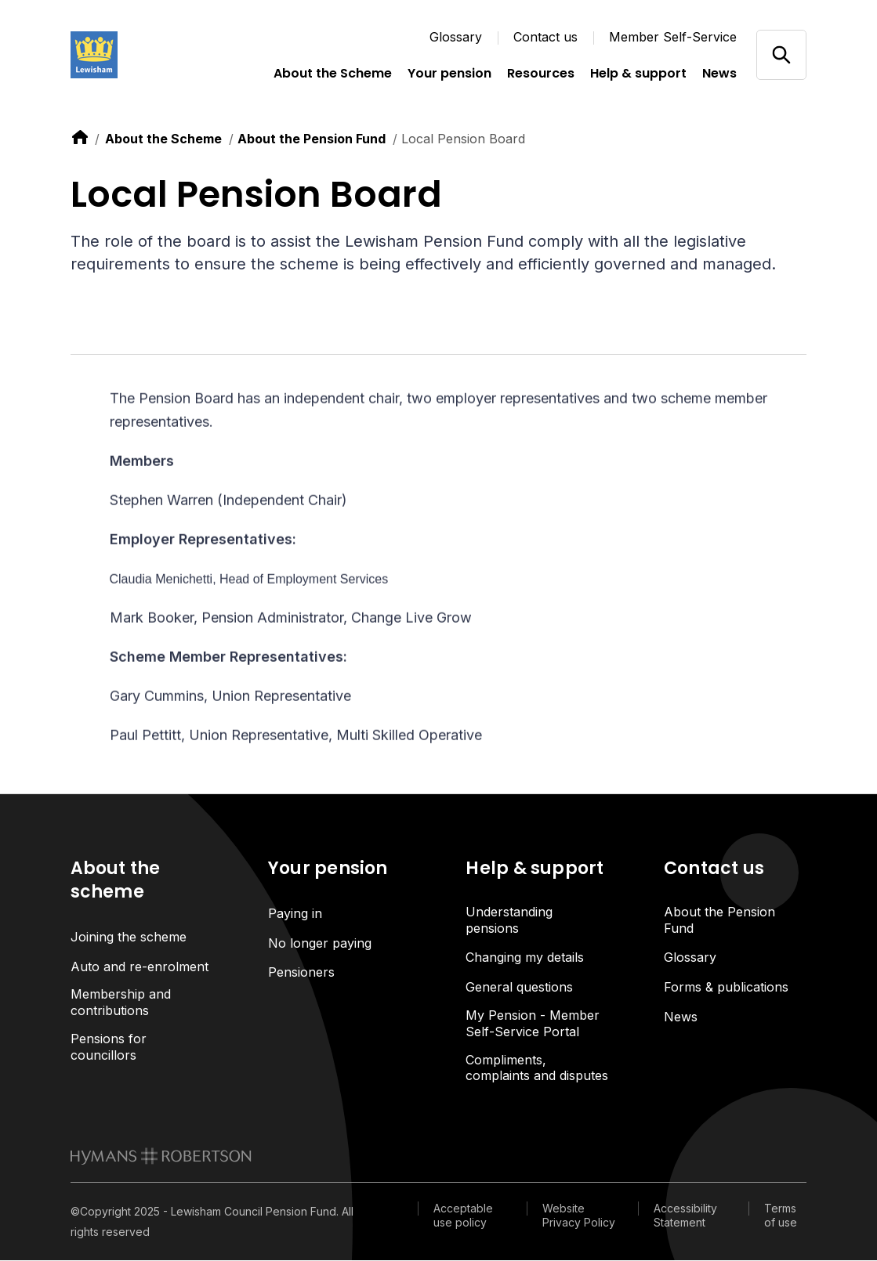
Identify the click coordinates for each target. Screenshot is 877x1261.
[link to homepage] (161, 1156)
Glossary (455, 37)
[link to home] (80, 137)
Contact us (545, 37)
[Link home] (149, 54)
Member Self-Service (673, 37)
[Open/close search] (781, 54)
